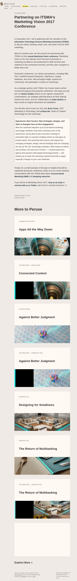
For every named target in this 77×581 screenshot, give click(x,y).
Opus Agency (18, 574)
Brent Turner (54, 108)
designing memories (43, 176)
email (33, 576)
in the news (43, 6)
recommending (15, 6)
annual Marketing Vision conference (44, 56)
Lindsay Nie (45, 111)
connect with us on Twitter (26, 185)
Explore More (22, 562)
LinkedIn (23, 576)
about (6, 8)
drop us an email (56, 182)
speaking (25, 6)
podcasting (33, 6)
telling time (63, 6)
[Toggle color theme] (11, 8)
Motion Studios (28, 94)
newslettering (53, 6)
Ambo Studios (58, 99)
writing (6, 6)
